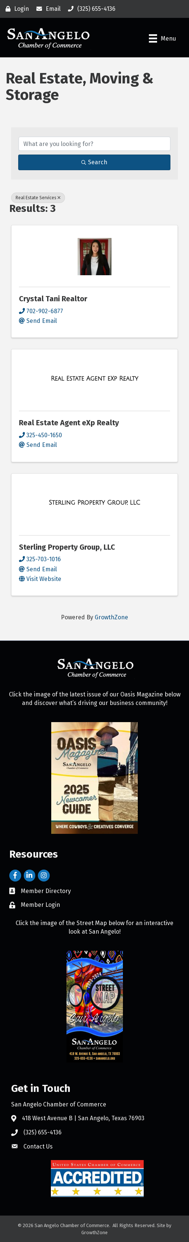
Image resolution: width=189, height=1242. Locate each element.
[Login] (15, 9)
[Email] (47, 9)
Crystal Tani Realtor (53, 298)
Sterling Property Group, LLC (67, 547)
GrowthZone (111, 617)
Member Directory (46, 891)
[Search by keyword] (94, 144)
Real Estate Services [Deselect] (38, 197)
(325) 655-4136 (42, 1132)
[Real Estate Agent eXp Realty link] (95, 378)
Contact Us (38, 1146)
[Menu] (162, 38)
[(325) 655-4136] (89, 9)
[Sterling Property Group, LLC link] (94, 502)
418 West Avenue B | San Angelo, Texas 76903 (83, 1118)
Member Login (40, 904)
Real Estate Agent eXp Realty (69, 422)
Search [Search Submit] (94, 162)
